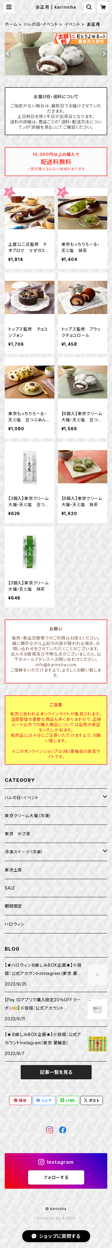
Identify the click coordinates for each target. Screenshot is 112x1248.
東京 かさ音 (17, 833)
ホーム (11, 24)
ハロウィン (15, 924)
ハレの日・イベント (41, 24)
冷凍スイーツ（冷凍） (24, 851)
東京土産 (13, 869)
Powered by (56, 1218)
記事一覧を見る (56, 1072)
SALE (10, 887)
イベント (72, 24)
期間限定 (13, 905)
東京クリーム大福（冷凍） (28, 815)
